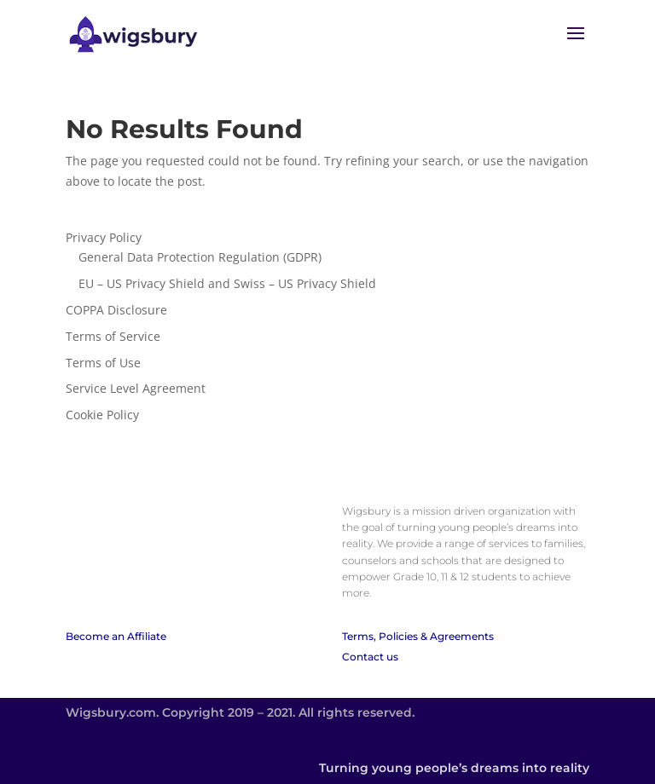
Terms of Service (113, 336)
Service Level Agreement (136, 388)
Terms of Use (103, 363)
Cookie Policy (102, 414)
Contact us (370, 656)
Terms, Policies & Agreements (418, 636)
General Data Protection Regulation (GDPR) (200, 257)
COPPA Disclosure (116, 310)
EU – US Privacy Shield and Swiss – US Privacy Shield (227, 283)
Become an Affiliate (116, 636)
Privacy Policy (104, 237)
